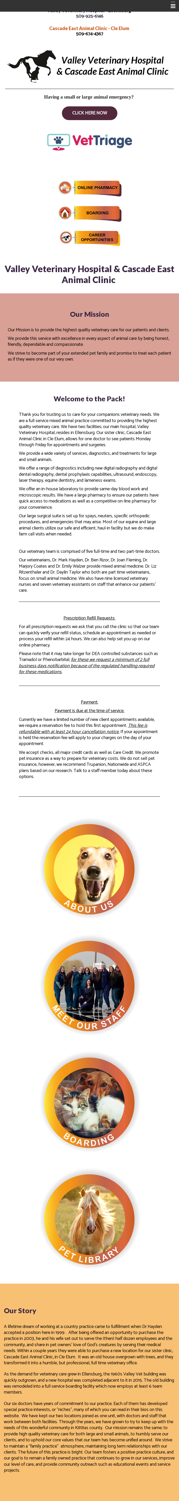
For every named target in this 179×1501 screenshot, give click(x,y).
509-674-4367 (89, 34)
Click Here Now (89, 113)
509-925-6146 (89, 16)
